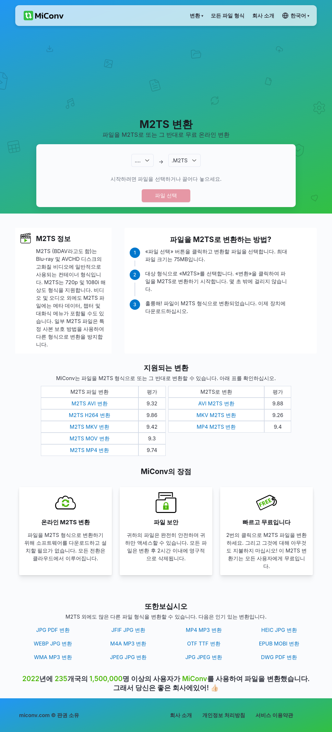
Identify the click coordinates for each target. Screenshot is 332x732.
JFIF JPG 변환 (128, 630)
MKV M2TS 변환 (216, 415)
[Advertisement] (166, 71)
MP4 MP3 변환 (204, 630)
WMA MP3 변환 (53, 657)
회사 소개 (181, 715)
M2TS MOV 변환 (90, 438)
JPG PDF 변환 (53, 630)
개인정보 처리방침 (223, 715)
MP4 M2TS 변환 (216, 427)
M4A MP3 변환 (128, 643)
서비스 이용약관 (274, 715)
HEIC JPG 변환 (279, 630)
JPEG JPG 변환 (128, 657)
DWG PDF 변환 (279, 657)
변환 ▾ (196, 15)
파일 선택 (166, 195)
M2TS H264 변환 (89, 415)
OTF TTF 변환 (203, 643)
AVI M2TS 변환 (216, 403)
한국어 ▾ (295, 15)
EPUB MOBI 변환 (279, 643)
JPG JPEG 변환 (203, 657)
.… (137, 160)
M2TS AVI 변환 (90, 403)
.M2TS (179, 160)
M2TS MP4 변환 (89, 450)
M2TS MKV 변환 (89, 427)
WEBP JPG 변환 (53, 643)
